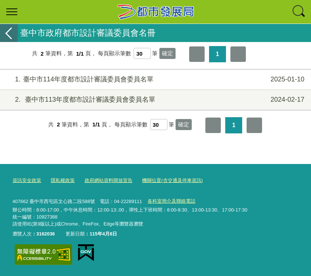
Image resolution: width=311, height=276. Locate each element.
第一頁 (197, 54)
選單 (12, 12)
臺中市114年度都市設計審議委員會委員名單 (154, 79)
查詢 (299, 12)
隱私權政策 (63, 180)
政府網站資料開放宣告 (108, 180)
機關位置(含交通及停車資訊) (172, 180)
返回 (9, 33)
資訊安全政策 (27, 180)
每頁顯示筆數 (114, 53)
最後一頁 (238, 54)
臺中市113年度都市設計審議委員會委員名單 (154, 99)
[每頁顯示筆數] (142, 53)
